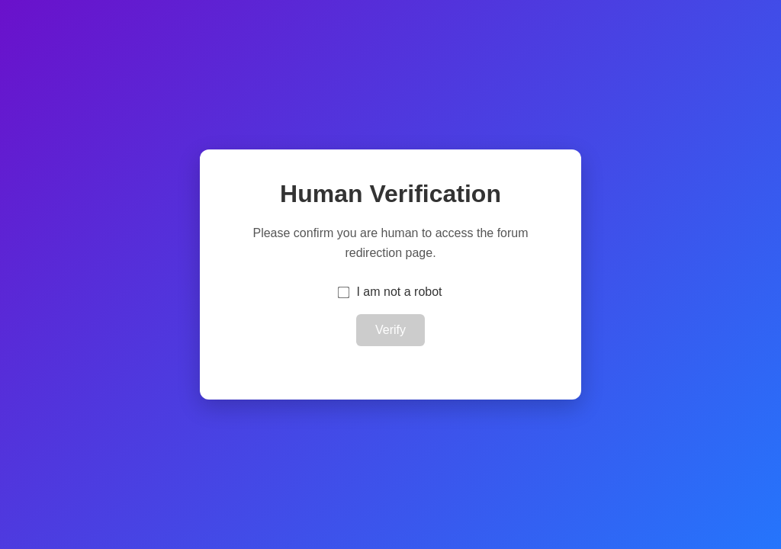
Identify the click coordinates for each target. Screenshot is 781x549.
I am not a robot (399, 291)
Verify (390, 329)
